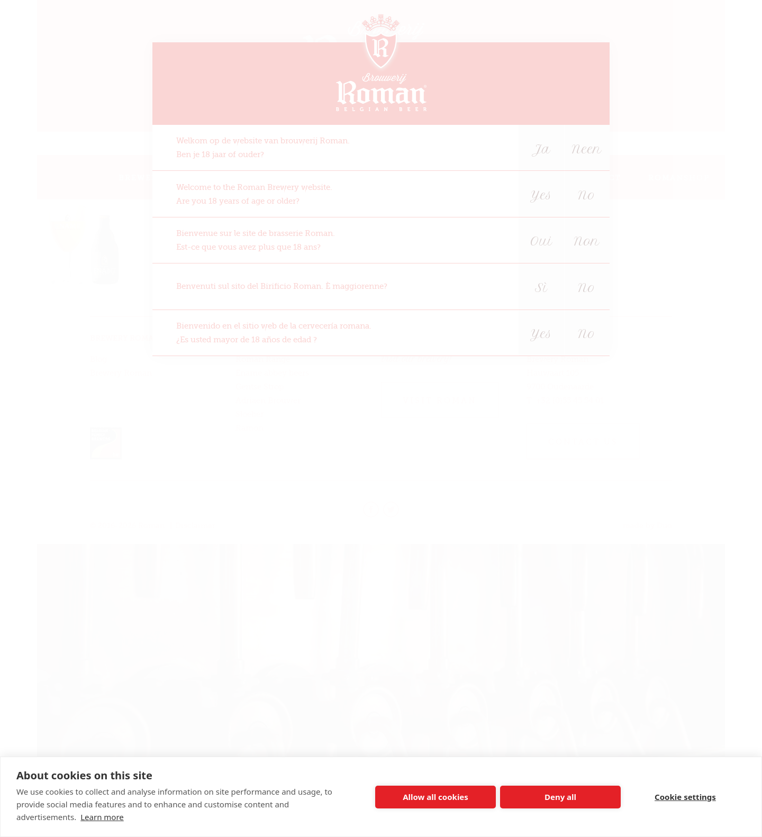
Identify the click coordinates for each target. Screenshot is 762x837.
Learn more (102, 817)
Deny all (560, 796)
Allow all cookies (435, 796)
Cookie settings (685, 796)
